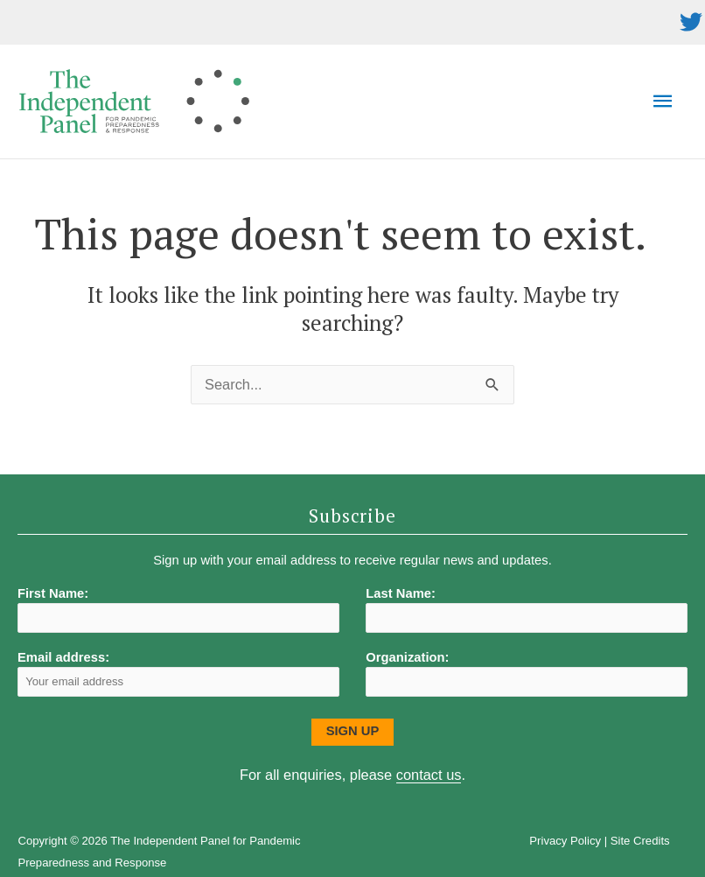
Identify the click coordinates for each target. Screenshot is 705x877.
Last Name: (401, 593)
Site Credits (640, 840)
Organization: (407, 657)
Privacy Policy (565, 840)
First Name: (52, 593)
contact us (429, 774)
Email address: (178, 673)
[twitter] (691, 22)
